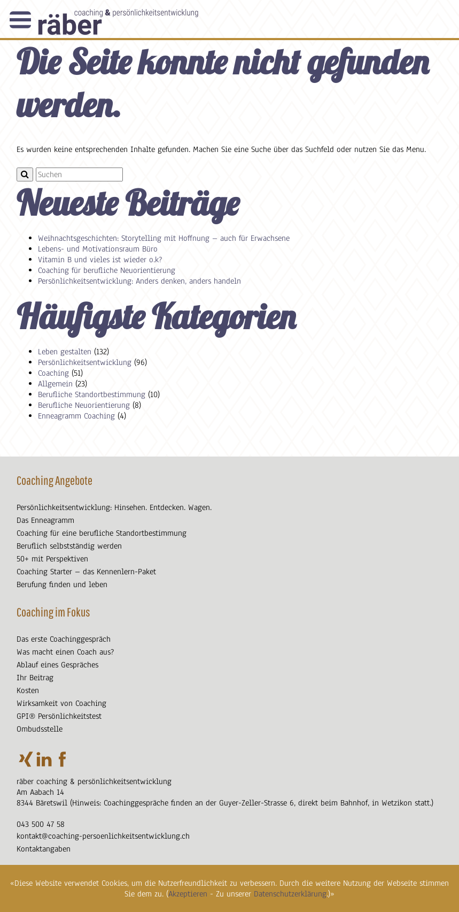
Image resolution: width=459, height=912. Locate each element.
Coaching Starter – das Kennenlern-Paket (86, 571)
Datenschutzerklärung (290, 893)
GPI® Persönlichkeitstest (59, 716)
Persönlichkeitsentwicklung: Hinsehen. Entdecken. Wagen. (114, 507)
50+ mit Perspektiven (52, 558)
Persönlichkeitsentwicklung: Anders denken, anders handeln (139, 281)
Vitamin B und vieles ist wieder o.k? (100, 259)
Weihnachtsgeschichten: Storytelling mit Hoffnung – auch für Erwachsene (164, 238)
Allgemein (55, 383)
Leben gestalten (64, 351)
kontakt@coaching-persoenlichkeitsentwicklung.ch (103, 836)
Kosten (28, 690)
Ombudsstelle (40, 729)
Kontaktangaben (44, 848)
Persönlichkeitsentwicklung (84, 362)
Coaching (53, 373)
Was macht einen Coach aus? (65, 652)
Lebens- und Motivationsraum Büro (98, 249)
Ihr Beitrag (35, 677)
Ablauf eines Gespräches (57, 664)
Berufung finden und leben (62, 584)
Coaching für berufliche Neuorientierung (106, 270)
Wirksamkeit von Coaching (61, 703)
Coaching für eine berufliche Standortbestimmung (101, 533)
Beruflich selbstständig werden (69, 546)
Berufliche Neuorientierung (84, 405)
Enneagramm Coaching (76, 416)
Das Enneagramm (45, 520)
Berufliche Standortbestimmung (91, 394)
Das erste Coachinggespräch (64, 639)
